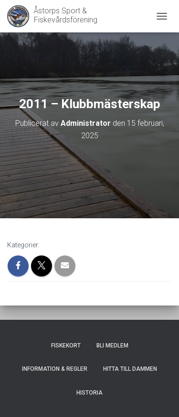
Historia (89, 392)
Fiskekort (66, 345)
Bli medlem (112, 345)
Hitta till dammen (130, 369)
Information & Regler (54, 369)
